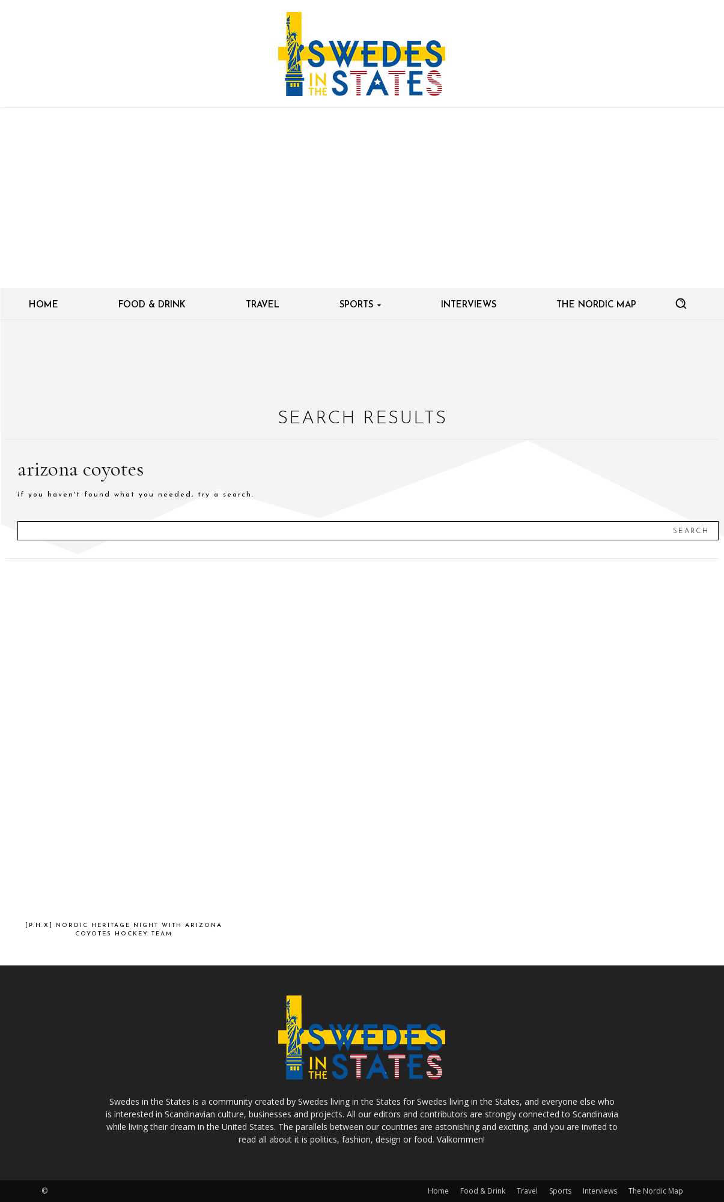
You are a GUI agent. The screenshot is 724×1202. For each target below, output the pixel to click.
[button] (680, 303)
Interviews (600, 1191)
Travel (527, 1191)
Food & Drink (482, 1191)
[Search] (691, 530)
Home (438, 1191)
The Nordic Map (655, 1191)
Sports (560, 1191)
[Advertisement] (362, 198)
